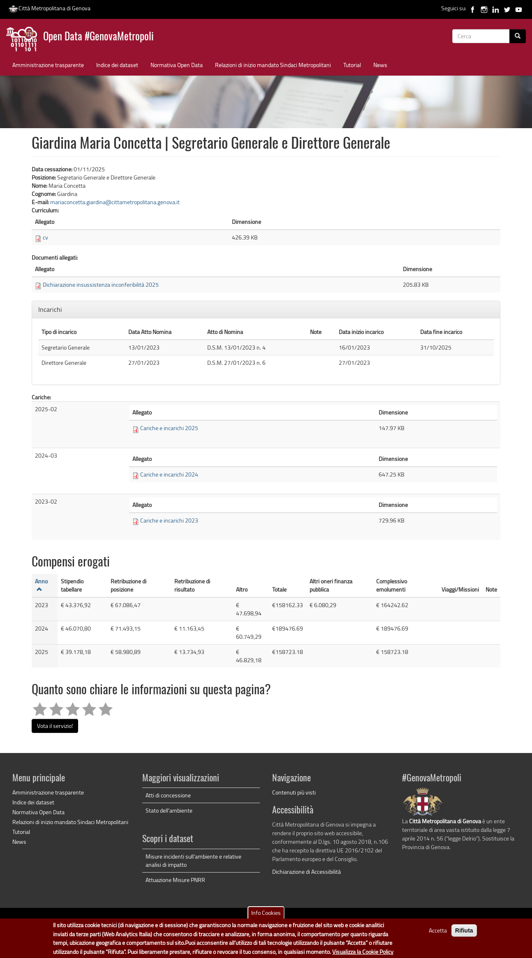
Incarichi (51, 309)
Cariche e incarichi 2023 (169, 520)
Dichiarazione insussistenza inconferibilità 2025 (101, 284)
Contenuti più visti (294, 792)
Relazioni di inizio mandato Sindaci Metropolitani (273, 65)
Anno (41, 584)
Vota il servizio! (55, 726)
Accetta (438, 935)
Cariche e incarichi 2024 (169, 474)
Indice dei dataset (117, 65)
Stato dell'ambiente (169, 810)
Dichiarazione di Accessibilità (306, 871)
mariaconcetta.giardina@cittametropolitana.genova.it (115, 202)
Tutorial (352, 65)
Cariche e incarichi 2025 (169, 428)
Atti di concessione (168, 795)
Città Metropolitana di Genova (49, 8)
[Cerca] (517, 36)
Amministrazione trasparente (48, 65)
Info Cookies (266, 917)
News (380, 65)
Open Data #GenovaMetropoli (98, 37)
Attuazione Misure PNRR (175, 880)
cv (45, 237)
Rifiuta (464, 935)
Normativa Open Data (176, 65)
